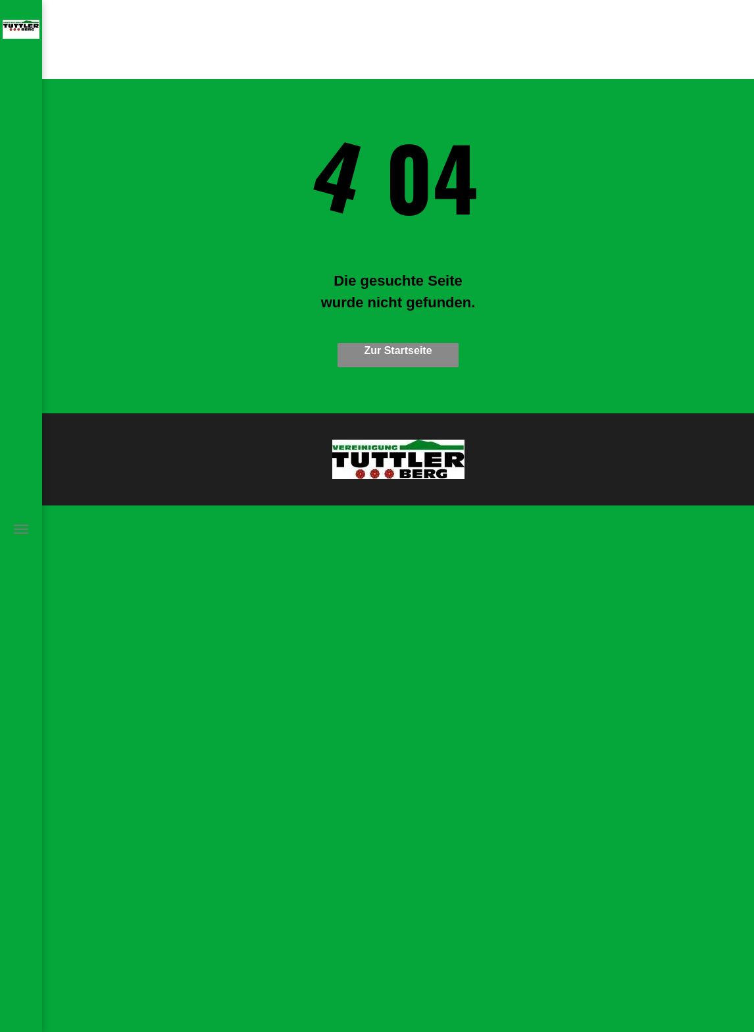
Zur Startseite (398, 350)
